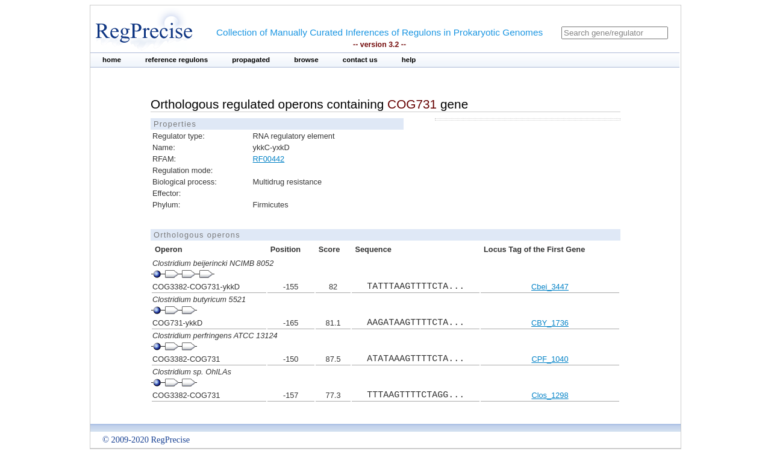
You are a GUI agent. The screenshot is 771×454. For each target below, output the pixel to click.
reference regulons (176, 59)
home (111, 59)
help (409, 59)
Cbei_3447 (550, 286)
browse (306, 59)
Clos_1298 (549, 395)
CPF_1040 (549, 359)
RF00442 (269, 158)
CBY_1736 (550, 322)
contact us (360, 59)
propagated (251, 59)
